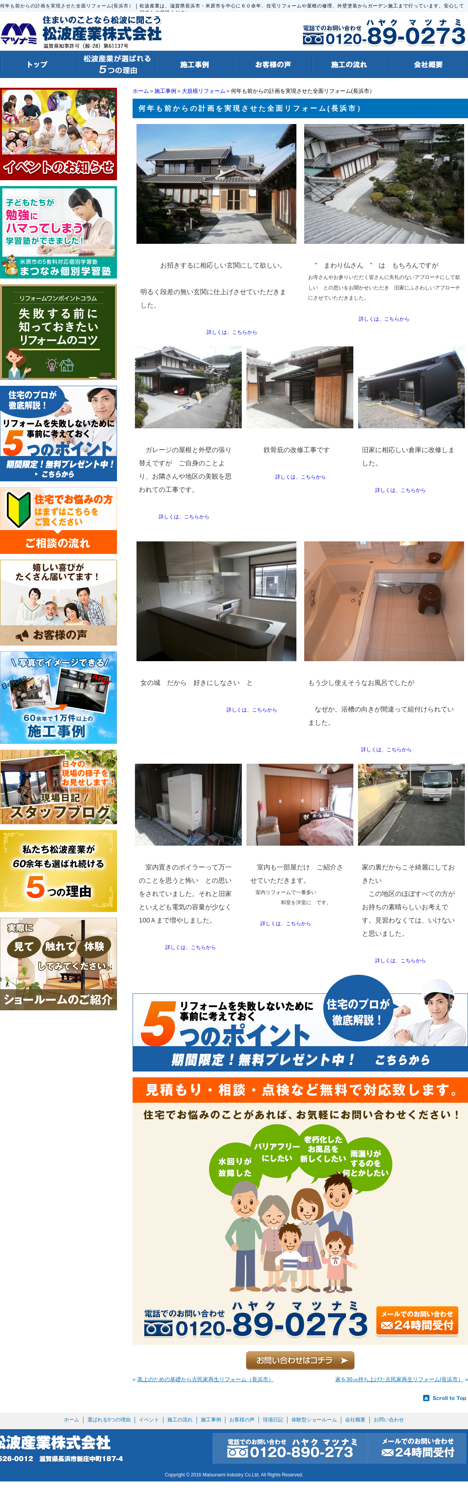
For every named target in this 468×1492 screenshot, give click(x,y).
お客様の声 (242, 1420)
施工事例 (165, 91)
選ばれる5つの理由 (109, 1420)
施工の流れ (180, 1420)
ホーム (141, 91)
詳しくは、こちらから (232, 332)
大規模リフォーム (203, 91)
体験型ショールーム (314, 1420)
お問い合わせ (389, 1420)
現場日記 (273, 1420)
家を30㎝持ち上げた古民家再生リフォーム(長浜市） (399, 1379)
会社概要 (355, 1420)
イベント (149, 1420)
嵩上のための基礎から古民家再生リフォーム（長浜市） (205, 1379)
